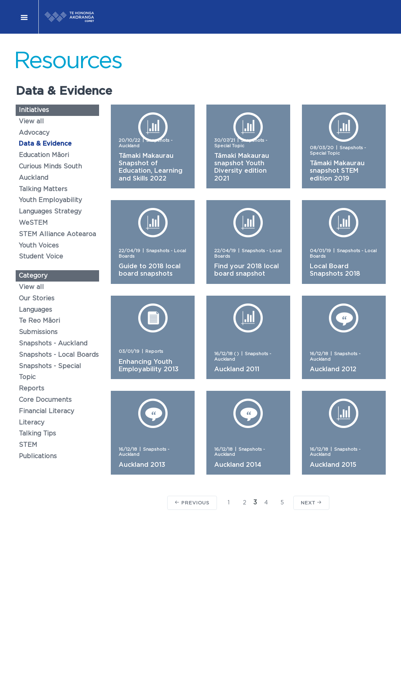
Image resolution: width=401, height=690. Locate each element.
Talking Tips (37, 433)
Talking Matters (43, 189)
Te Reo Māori (39, 321)
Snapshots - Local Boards (59, 355)
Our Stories (36, 298)
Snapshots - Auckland (53, 343)
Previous (192, 502)
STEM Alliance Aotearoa (57, 234)
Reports (31, 388)
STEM (28, 445)
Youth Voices (39, 245)
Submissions (38, 332)
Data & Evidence (45, 144)
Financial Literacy (46, 411)
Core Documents (45, 400)
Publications (38, 456)
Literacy (31, 422)
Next (311, 502)
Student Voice (41, 256)
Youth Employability (50, 200)
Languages (35, 310)
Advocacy (34, 133)
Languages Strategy (50, 211)
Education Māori (44, 155)
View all (31, 121)
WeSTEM (33, 223)
